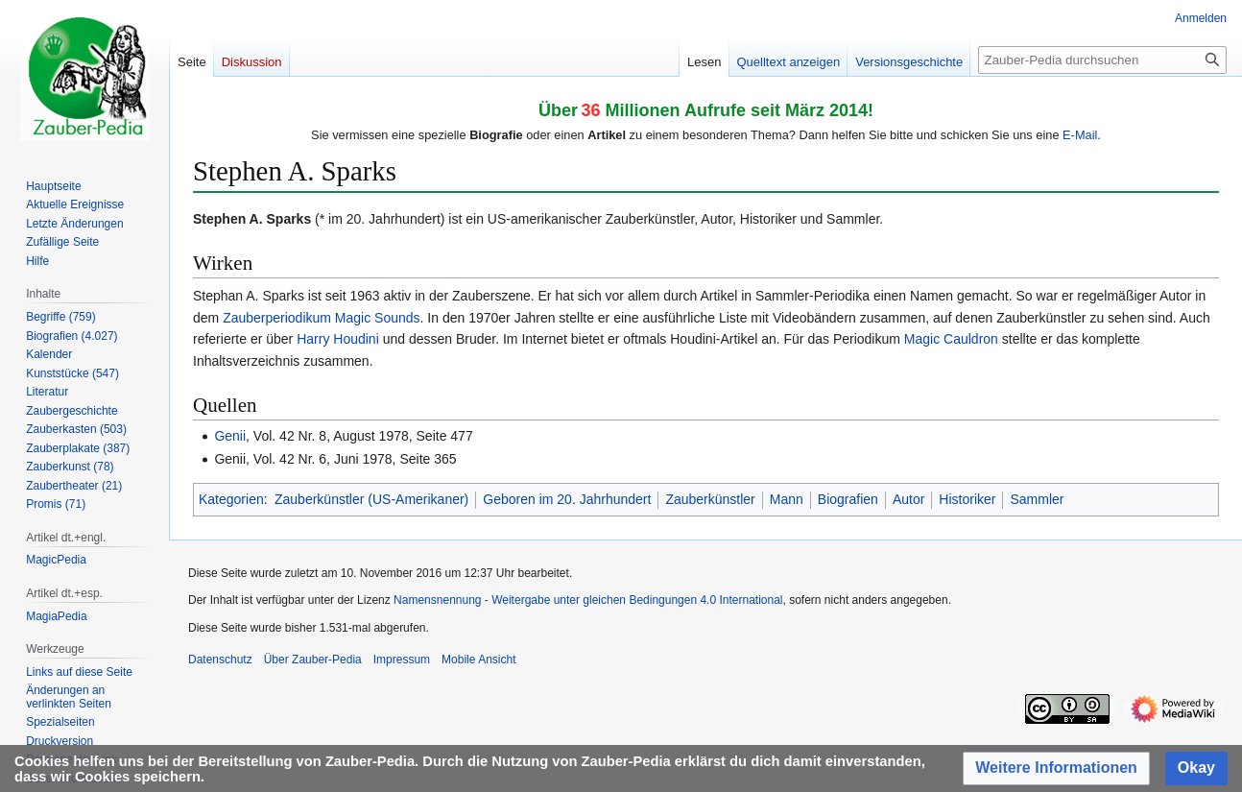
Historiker (967, 499)
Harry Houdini (338, 339)
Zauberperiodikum (277, 317)
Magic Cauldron (951, 339)
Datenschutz (220, 659)
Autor (908, 499)
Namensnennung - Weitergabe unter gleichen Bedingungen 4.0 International (588, 600)
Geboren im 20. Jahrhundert (567, 499)
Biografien (848, 499)
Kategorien (231, 499)
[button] (1056, 768)
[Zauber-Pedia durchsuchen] (1102, 60)
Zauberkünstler (709, 499)
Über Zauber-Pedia (313, 659)
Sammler (1036, 499)
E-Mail (1080, 135)
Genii (230, 436)
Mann (786, 499)
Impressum (401, 659)
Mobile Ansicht (478, 659)
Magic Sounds (377, 317)
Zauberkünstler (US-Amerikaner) (371, 499)
